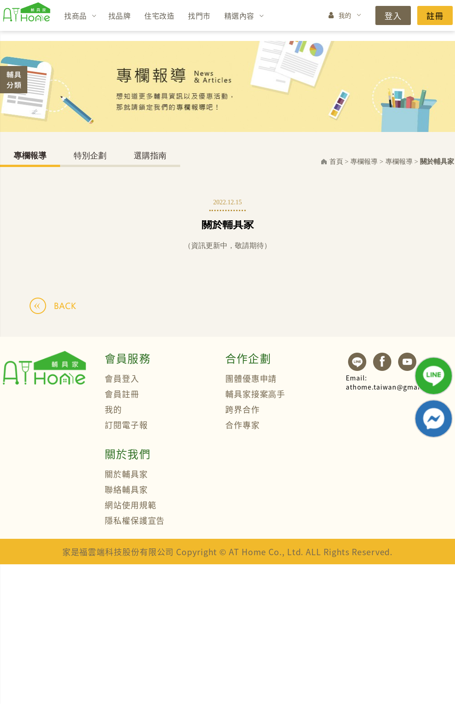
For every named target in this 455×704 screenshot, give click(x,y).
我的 (345, 15)
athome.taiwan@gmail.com (392, 382)
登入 (393, 15)
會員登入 (122, 378)
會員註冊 (122, 394)
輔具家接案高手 (255, 394)
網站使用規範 (130, 505)
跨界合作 (242, 409)
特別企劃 (90, 155)
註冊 (435, 15)
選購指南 (150, 155)
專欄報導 (30, 155)
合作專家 (242, 425)
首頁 (336, 161)
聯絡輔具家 (126, 489)
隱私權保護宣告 (135, 520)
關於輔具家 (437, 161)
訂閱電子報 (126, 425)
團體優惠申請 (251, 378)
